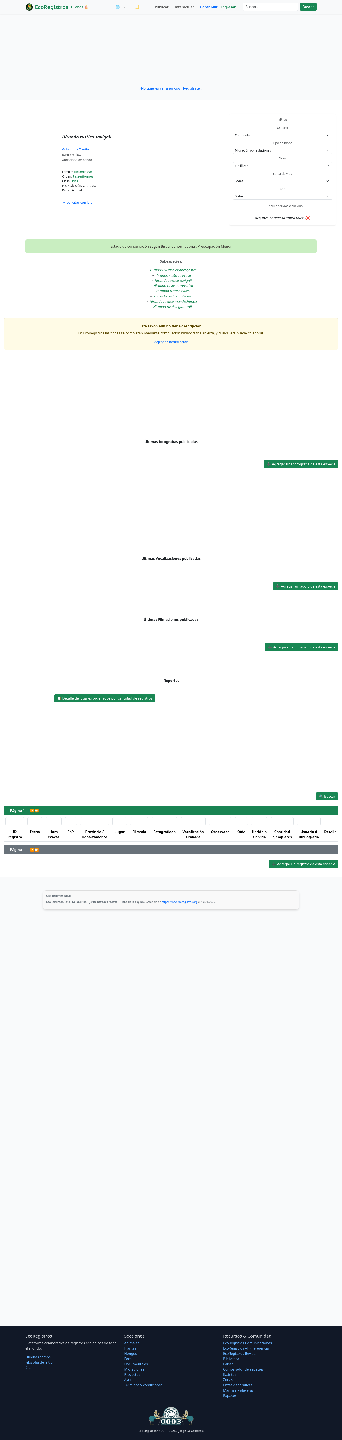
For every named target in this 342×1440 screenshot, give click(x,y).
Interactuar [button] (184, 7)
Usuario (282, 128)
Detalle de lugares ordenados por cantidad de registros (104, 698)
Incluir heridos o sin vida (285, 206)
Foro (128, 1358)
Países (228, 1364)
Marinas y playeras (238, 1390)
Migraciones (134, 1369)
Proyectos (132, 1374)
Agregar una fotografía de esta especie (301, 464)
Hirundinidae (83, 172)
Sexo (282, 158)
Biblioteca (231, 1358)
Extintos (229, 1374)
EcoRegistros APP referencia (246, 1348)
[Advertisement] (171, 49)
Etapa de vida (282, 173)
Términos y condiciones (143, 1385)
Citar (29, 1367)
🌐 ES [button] (120, 7)
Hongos (130, 1353)
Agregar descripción (171, 341)
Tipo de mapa (282, 143)
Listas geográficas (237, 1385)
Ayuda (129, 1379)
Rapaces (230, 1395)
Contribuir (209, 7)
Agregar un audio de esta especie (305, 586)
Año (282, 189)
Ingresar (228, 7)
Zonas (228, 1379)
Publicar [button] (161, 7)
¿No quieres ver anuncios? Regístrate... (170, 88)
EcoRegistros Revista (240, 1353)
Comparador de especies (243, 1369)
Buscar (308, 6)
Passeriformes (83, 176)
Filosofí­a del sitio (39, 1362)
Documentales (136, 1364)
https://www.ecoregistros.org (180, 902)
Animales (131, 1343)
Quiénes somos (38, 1357)
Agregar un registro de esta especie (303, 864)
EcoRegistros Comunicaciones (247, 1343)
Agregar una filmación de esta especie (301, 647)
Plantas (130, 1348)
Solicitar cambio (77, 202)
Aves (74, 181)
